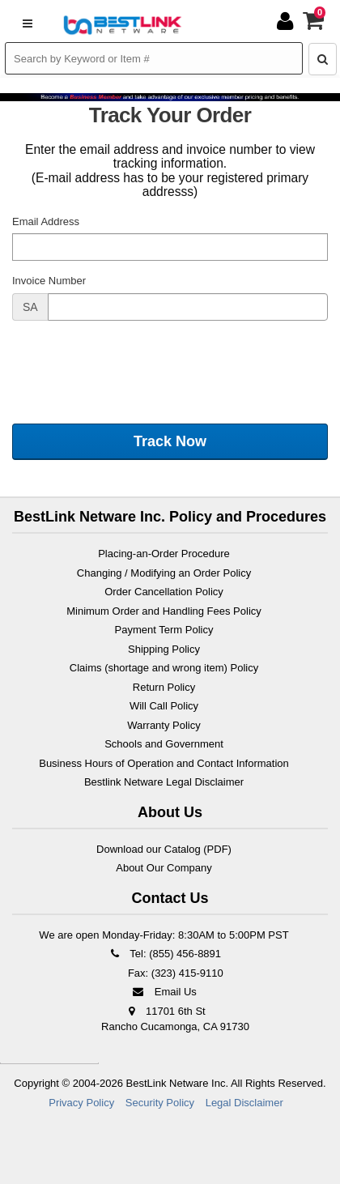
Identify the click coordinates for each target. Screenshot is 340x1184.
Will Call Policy (164, 706)
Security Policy (159, 1103)
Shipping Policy (164, 649)
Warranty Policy (164, 725)
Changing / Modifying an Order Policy (164, 573)
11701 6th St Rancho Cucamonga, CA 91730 (175, 1019)
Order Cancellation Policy (163, 592)
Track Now (170, 441)
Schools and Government (163, 744)
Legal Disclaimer (244, 1103)
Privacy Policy (81, 1103)
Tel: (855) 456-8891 (164, 954)
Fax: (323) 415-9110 (174, 973)
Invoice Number (49, 281)
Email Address (45, 221)
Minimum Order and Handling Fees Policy (163, 611)
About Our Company (164, 868)
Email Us (164, 992)
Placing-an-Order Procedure (164, 553)
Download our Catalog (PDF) (164, 849)
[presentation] (135, 364)
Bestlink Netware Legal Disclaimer (164, 782)
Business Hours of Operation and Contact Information (164, 763)
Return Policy (164, 687)
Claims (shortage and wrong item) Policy (164, 668)
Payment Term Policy (164, 630)
